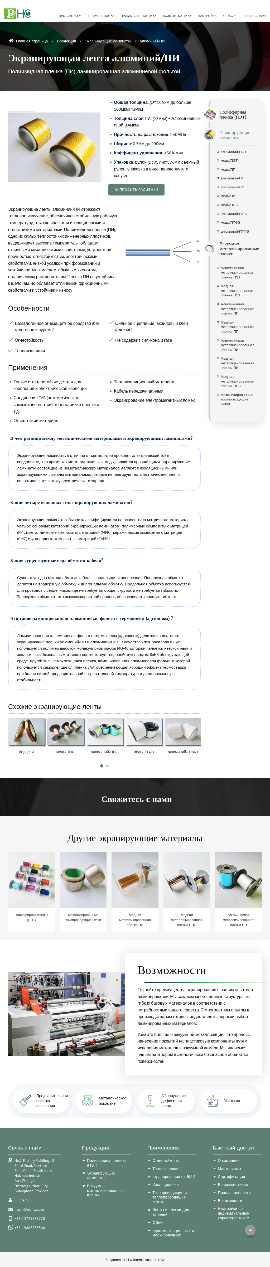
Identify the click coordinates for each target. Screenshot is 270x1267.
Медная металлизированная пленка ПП (237, 327)
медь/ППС (65, 751)
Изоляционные (166, 1184)
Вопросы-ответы (233, 1184)
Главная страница (28, 40)
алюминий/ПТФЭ (183, 751)
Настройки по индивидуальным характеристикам (233, 1213)
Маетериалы (229, 1168)
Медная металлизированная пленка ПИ (237, 363)
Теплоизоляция (166, 1168)
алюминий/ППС (104, 751)
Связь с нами (255, 16)
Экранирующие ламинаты (108, 40)
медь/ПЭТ (229, 160)
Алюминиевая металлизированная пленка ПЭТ (237, 272)
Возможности (171, 969)
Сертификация (231, 1176)
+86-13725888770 (30, 1218)
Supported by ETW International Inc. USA (135, 1260)
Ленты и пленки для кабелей (170, 1212)
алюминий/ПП (232, 178)
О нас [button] (228, 16)
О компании (229, 1160)
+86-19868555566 (30, 1227)
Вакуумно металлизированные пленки (236, 249)
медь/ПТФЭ (143, 751)
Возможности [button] (175, 16)
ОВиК (157, 1222)
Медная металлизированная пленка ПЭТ (237, 290)
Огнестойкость (165, 1160)
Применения (163, 1147)
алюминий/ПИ (232, 187)
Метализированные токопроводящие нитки (237, 399)
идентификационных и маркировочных (173, 1233)
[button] (102, 765)
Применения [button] (99, 16)
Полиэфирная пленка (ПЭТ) (230, 114)
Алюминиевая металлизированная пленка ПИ (237, 345)
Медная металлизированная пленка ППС (237, 381)
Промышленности (234, 1192)
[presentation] (14, 747)
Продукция (66, 40)
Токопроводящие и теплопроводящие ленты (169, 1197)
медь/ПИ (26, 751)
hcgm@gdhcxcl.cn (29, 1209)
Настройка (207, 16)
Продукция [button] (68, 16)
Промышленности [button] (136, 16)
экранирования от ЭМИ (173, 1176)
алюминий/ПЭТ (234, 151)
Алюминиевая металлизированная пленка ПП (237, 309)
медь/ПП (228, 169)
